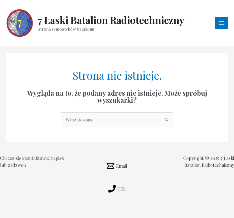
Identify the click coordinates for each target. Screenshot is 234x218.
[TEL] (117, 188)
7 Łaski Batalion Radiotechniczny (111, 19)
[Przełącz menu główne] (221, 23)
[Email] (117, 166)
